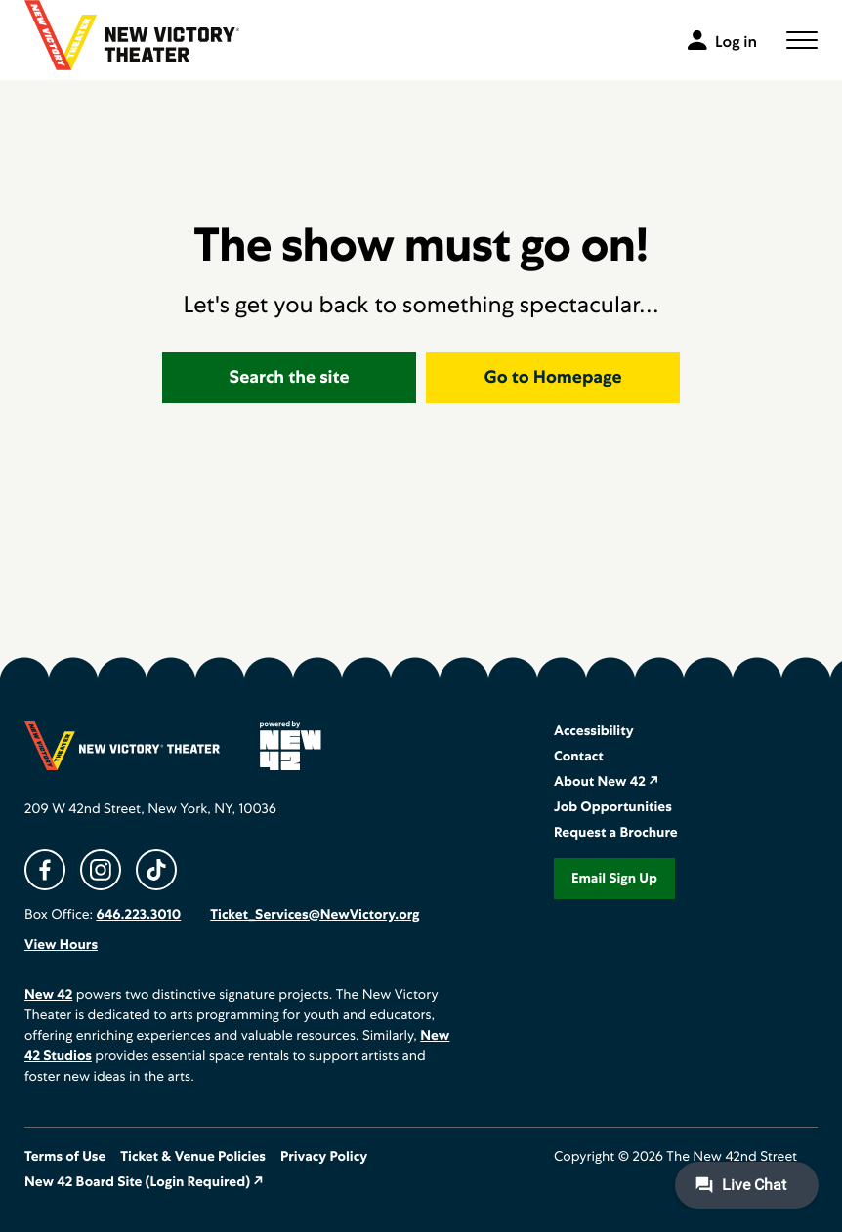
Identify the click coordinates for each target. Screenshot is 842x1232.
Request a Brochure (616, 833)
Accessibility (594, 731)
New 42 (48, 995)
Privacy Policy (323, 1157)
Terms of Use (64, 1157)
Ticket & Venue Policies (193, 1157)
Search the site (290, 377)
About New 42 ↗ (606, 782)
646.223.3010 (138, 915)
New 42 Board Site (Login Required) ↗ (144, 1182)
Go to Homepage (553, 377)
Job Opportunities (613, 807)
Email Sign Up (614, 878)
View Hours (61, 945)
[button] (802, 40)
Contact (579, 756)
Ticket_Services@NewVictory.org (314, 915)
